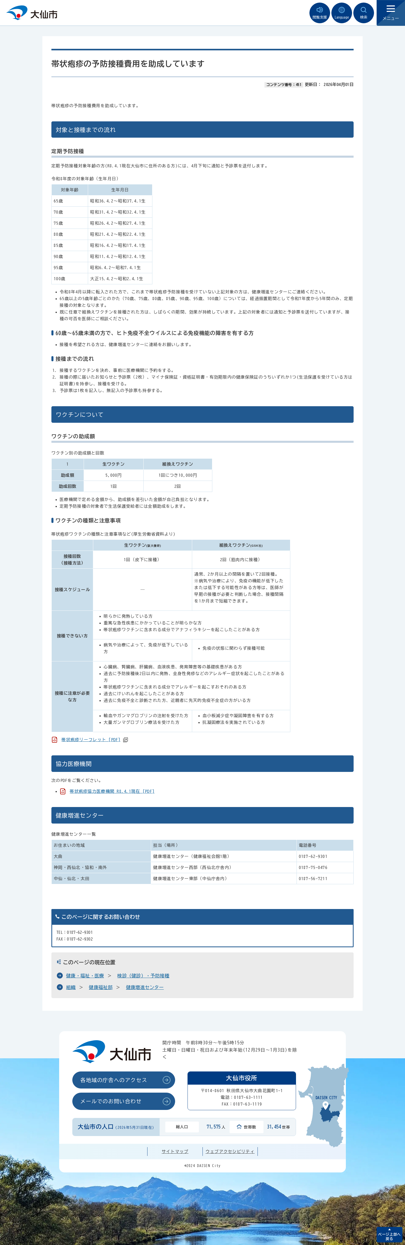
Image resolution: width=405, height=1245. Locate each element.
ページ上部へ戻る (389, 1237)
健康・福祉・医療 (85, 975)
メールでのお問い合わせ (111, 1101)
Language (342, 13)
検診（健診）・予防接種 (143, 975)
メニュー (391, 13)
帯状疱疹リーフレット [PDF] (90, 740)
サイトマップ (175, 1151)
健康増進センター (145, 987)
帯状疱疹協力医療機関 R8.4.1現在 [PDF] (112, 791)
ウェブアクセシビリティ (230, 1151)
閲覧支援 (320, 13)
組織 (71, 987)
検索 (364, 13)
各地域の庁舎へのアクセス (113, 1080)
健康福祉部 (101, 987)
